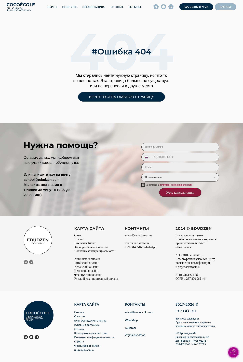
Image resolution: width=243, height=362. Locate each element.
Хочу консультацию (180, 192)
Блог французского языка (90, 320)
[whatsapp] (163, 6)
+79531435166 (134, 247)
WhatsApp (131, 320)
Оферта (79, 341)
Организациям (93, 6)
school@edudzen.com (42, 180)
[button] (196, 6)
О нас (78, 235)
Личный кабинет (85, 243)
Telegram (130, 327)
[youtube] (31, 337)
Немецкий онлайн (85, 270)
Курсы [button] (52, 6)
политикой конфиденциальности (176, 185)
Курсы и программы (86, 324)
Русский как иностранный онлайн (96, 278)
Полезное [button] (69, 6)
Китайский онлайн (86, 262)
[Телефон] (170, 6)
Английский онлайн (87, 259)
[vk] (26, 262)
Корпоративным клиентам (91, 247)
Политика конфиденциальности (94, 251)
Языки (78, 239)
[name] (180, 147)
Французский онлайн (88, 274)
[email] (180, 167)
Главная (79, 312)
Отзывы (135, 6)
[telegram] (156, 6)
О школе (117, 6)
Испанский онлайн (86, 267)
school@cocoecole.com (139, 312)
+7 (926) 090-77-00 (135, 335)
